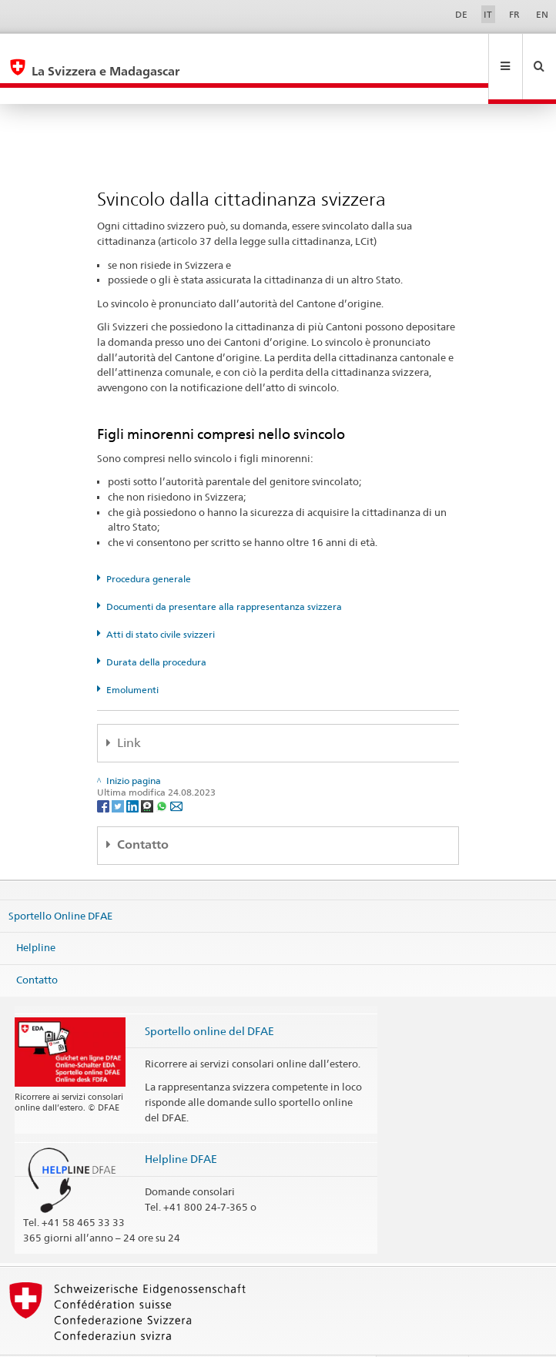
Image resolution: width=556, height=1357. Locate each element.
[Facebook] (104, 772)
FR (514, 14)
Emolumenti (132, 656)
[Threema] (148, 772)
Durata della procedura (156, 629)
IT (488, 14)
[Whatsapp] (163, 772)
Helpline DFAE (181, 1125)
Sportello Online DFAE (60, 882)
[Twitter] (119, 772)
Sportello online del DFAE (209, 997)
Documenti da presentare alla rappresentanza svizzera (224, 573)
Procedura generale (148, 545)
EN (542, 14)
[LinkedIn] (133, 772)
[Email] (176, 772)
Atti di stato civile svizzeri (160, 601)
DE (461, 14)
